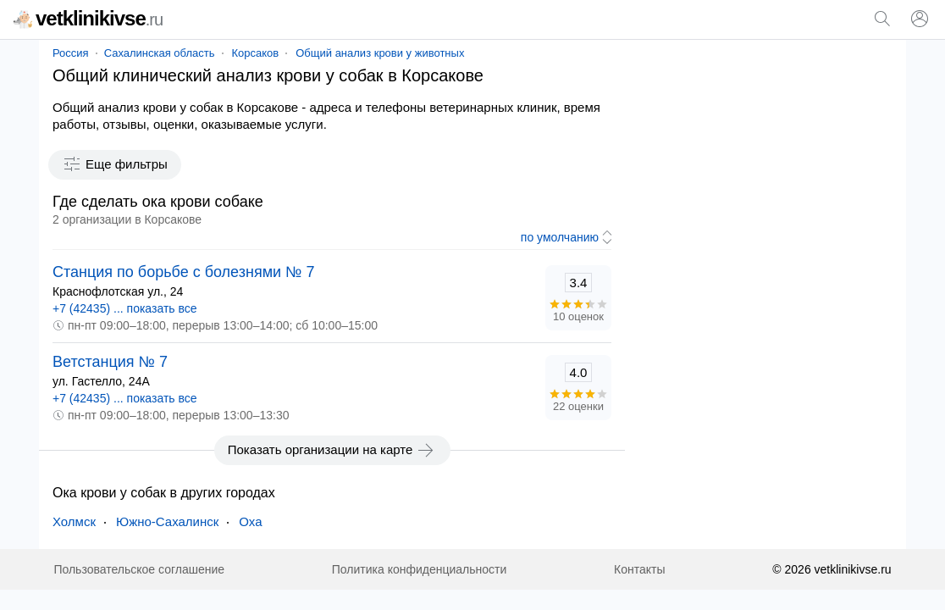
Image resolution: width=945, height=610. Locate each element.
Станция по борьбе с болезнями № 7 (183, 271)
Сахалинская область (159, 53)
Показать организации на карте (332, 450)
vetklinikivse (88, 18)
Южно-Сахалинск (167, 521)
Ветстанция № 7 (110, 361)
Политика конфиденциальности (419, 569)
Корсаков (255, 53)
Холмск (74, 521)
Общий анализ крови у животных (380, 53)
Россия (70, 53)
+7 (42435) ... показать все (124, 308)
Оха (250, 521)
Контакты (639, 569)
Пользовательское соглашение (138, 569)
